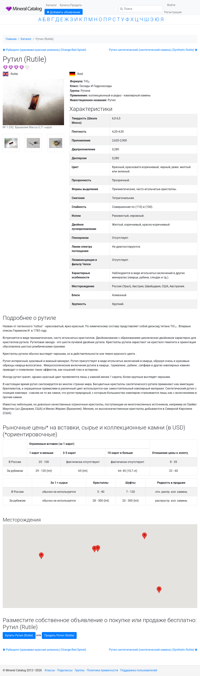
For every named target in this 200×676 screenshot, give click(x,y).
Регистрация (173, 12)
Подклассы (64, 670)
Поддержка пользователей (138, 670)
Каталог (51, 5)
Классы (50, 670)
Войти (171, 5)
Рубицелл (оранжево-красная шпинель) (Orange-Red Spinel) (44, 50)
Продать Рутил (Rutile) (59, 635)
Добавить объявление (63, 12)
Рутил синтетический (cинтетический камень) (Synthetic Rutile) (153, 50)
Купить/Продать (71, 5)
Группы (80, 670)
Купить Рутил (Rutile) (19, 635)
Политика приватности (102, 670)
